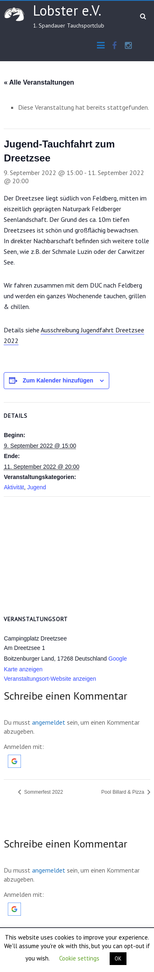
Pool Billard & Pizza (123, 792)
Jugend (36, 487)
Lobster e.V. (67, 10)
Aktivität (14, 487)
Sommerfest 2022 (43, 792)
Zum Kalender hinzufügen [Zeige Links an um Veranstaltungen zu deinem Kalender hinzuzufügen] (58, 380)
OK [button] (118, 958)
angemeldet (48, 722)
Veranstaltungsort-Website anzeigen (50, 678)
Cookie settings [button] (79, 958)
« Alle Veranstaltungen (39, 82)
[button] (14, 759)
